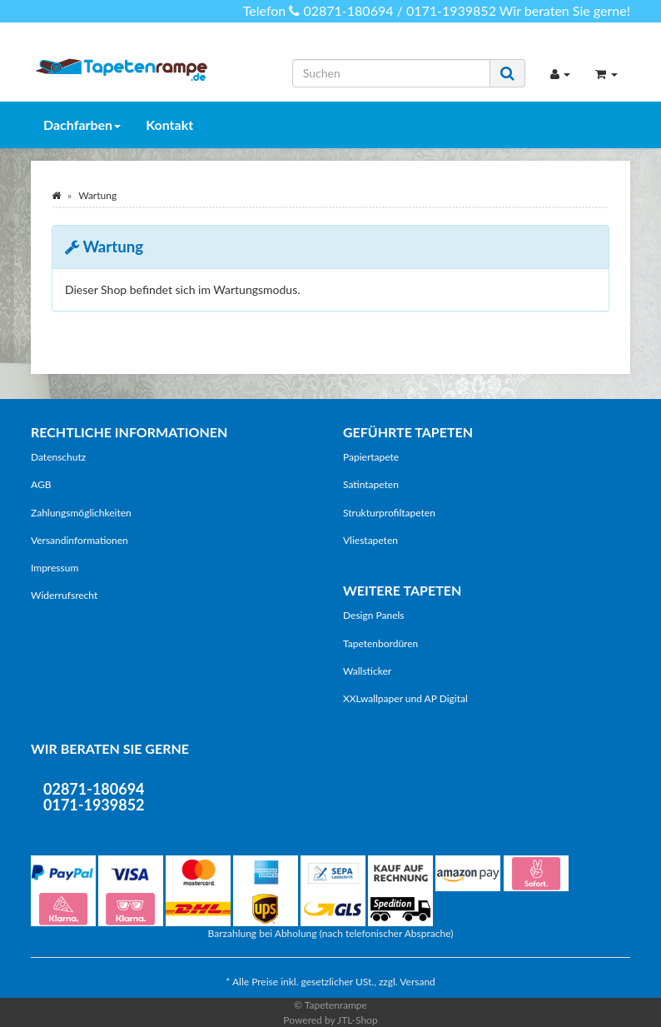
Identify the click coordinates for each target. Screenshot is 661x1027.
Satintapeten (371, 484)
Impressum (54, 567)
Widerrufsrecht (64, 595)
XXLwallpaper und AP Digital (405, 698)
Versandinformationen (79, 540)
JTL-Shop (357, 1020)
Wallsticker (367, 671)
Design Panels (374, 615)
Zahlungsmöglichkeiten (81, 512)
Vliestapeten (370, 540)
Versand (417, 981)
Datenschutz (58, 457)
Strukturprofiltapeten (389, 512)
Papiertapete (371, 457)
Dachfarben (82, 124)
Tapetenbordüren (380, 643)
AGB (41, 484)
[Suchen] (391, 73)
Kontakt (169, 124)
